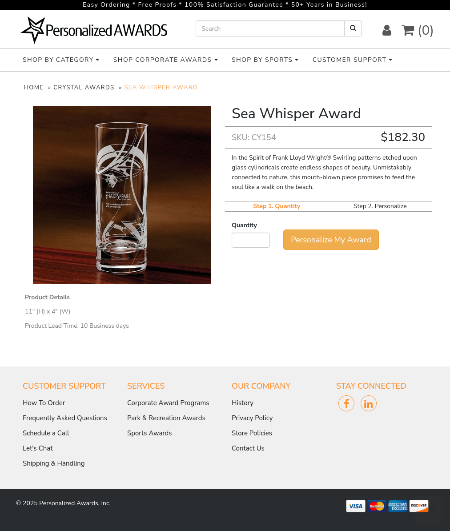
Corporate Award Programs (168, 402)
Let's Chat (38, 448)
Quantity (244, 225)
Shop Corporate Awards (165, 60)
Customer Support (353, 60)
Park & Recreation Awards (166, 418)
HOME (34, 88)
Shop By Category (61, 60)
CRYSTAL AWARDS (83, 88)
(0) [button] (418, 30)
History (242, 402)
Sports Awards (149, 433)
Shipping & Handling (53, 463)
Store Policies (252, 433)
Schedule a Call (46, 433)
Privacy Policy (252, 418)
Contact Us (248, 448)
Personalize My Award (331, 239)
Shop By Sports (265, 60)
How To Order (44, 402)
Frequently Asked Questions (65, 418)
